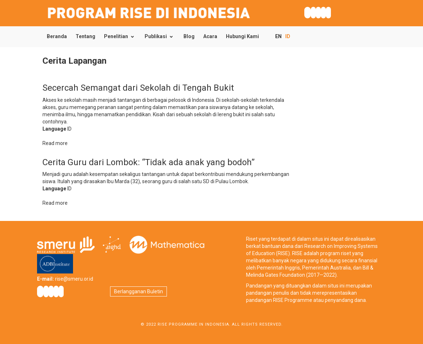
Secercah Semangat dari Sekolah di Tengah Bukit (138, 88)
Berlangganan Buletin (138, 291)
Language (54, 129)
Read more (55, 143)
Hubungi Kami (242, 36)
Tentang (85, 36)
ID (287, 36)
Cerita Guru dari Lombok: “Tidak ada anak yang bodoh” (148, 162)
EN (278, 36)
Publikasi (156, 36)
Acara (210, 36)
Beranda (57, 36)
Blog (189, 36)
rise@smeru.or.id (74, 279)
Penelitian (116, 36)
